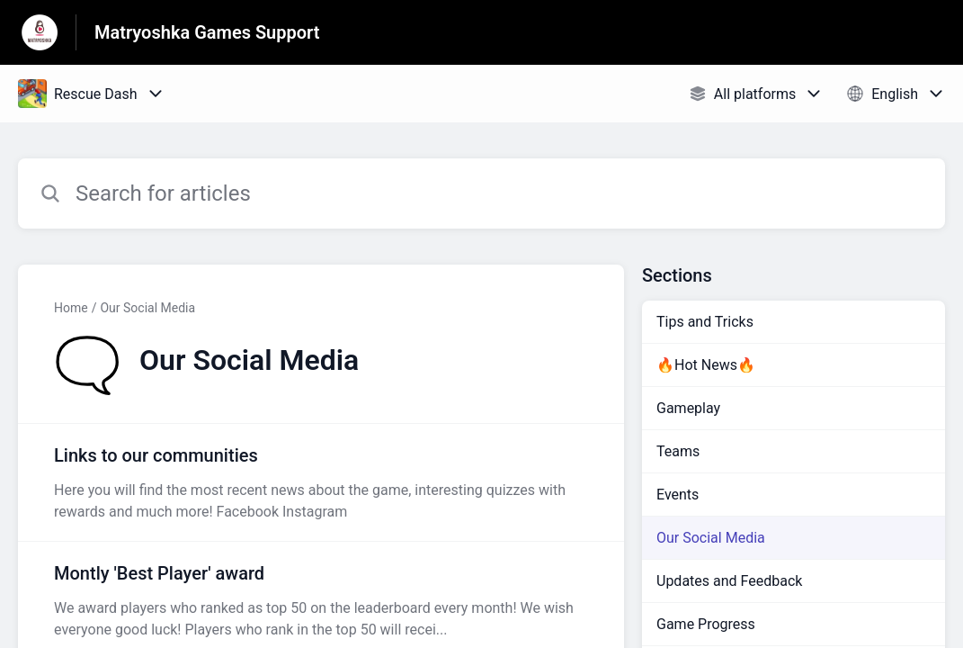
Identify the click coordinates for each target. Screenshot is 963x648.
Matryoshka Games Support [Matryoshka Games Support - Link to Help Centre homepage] (207, 32)
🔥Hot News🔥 (705, 365)
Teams (678, 451)
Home (71, 308)
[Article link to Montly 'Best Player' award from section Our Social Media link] (321, 600)
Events (677, 494)
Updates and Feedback (729, 581)
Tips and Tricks (704, 321)
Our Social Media (147, 308)
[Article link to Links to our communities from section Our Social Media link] (321, 482)
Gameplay (688, 408)
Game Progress (705, 624)
